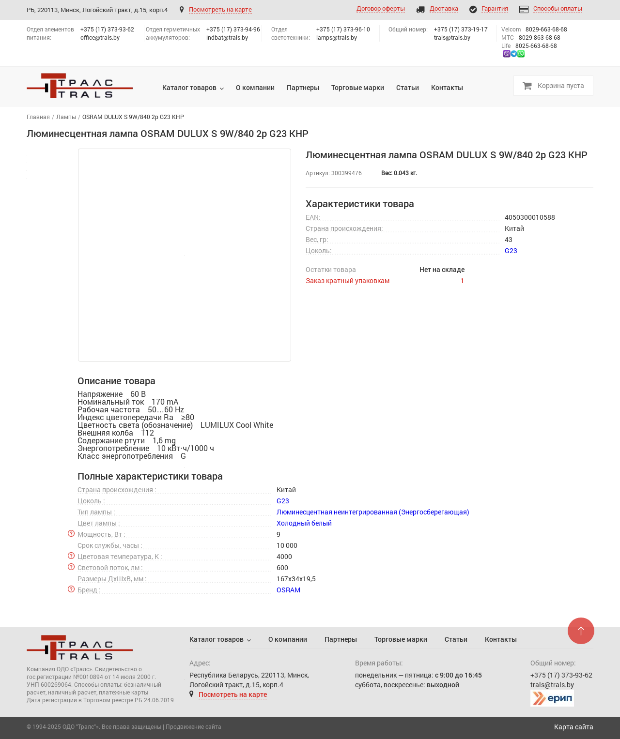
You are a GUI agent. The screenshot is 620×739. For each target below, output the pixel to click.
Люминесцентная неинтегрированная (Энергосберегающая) (373, 511)
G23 (511, 250)
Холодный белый (304, 523)
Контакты (501, 639)
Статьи (456, 639)
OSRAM (288, 589)
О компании (287, 639)
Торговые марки (400, 639)
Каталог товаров (216, 639)
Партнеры (341, 639)
